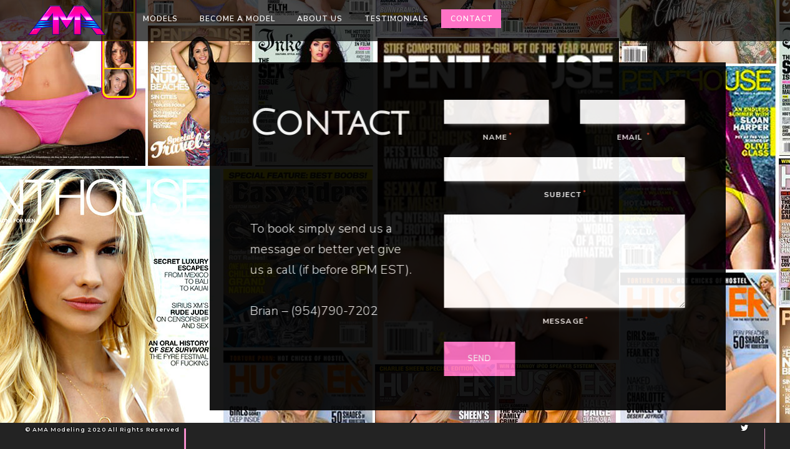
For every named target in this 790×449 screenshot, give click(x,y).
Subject (569, 194)
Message (568, 321)
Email (636, 137)
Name (501, 137)
